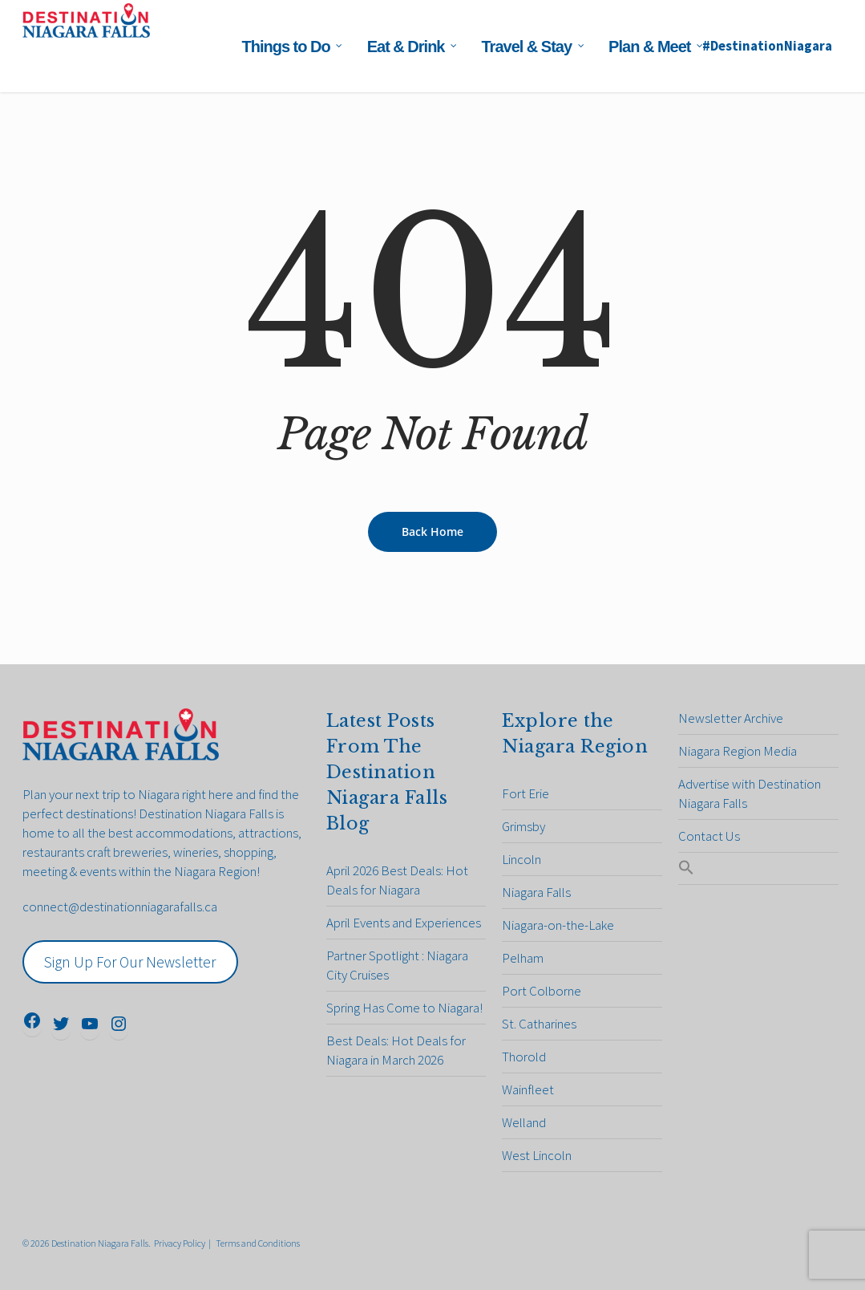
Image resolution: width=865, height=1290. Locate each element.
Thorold (524, 1056)
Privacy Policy (179, 1243)
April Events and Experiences (403, 922)
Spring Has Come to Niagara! (404, 1007)
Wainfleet (528, 1089)
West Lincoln (537, 1155)
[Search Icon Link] (758, 868)
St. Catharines (539, 1023)
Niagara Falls (536, 892)
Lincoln (521, 859)
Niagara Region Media (737, 751)
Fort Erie (525, 793)
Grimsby (523, 826)
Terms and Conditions (258, 1243)
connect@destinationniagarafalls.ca (119, 906)
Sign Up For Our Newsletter (130, 962)
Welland (524, 1122)
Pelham (523, 958)
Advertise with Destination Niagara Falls (749, 793)
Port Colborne (541, 991)
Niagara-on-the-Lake (558, 925)
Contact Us (709, 836)
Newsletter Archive (730, 718)
